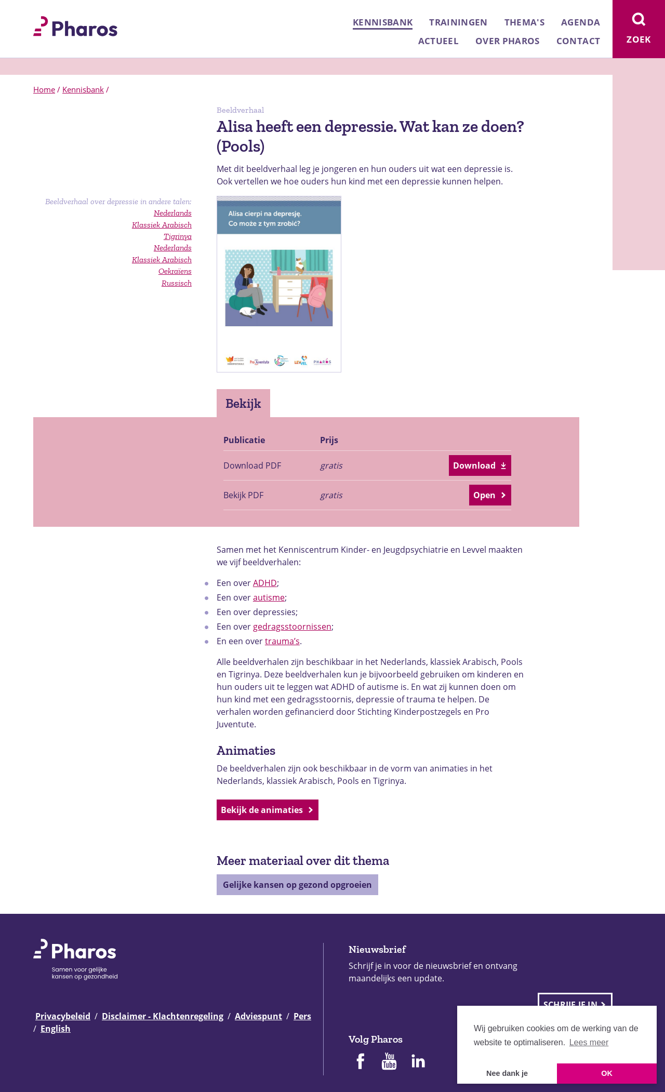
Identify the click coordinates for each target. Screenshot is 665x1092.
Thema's (524, 22)
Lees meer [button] (589, 1042)
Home (44, 89)
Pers (302, 1016)
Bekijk (243, 403)
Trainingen (458, 22)
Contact (578, 41)
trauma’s (282, 641)
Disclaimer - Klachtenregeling (162, 1016)
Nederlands (173, 247)
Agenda (580, 22)
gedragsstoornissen (292, 626)
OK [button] (607, 1073)
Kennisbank (383, 22)
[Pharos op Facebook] (360, 1062)
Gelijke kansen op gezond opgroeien (297, 884)
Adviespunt (258, 1016)
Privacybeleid (62, 1016)
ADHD (265, 583)
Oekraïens (175, 271)
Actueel (438, 41)
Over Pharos (507, 41)
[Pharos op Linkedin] (418, 1062)
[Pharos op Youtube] (389, 1062)
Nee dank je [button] (507, 1073)
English (56, 1028)
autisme (269, 597)
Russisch (177, 283)
